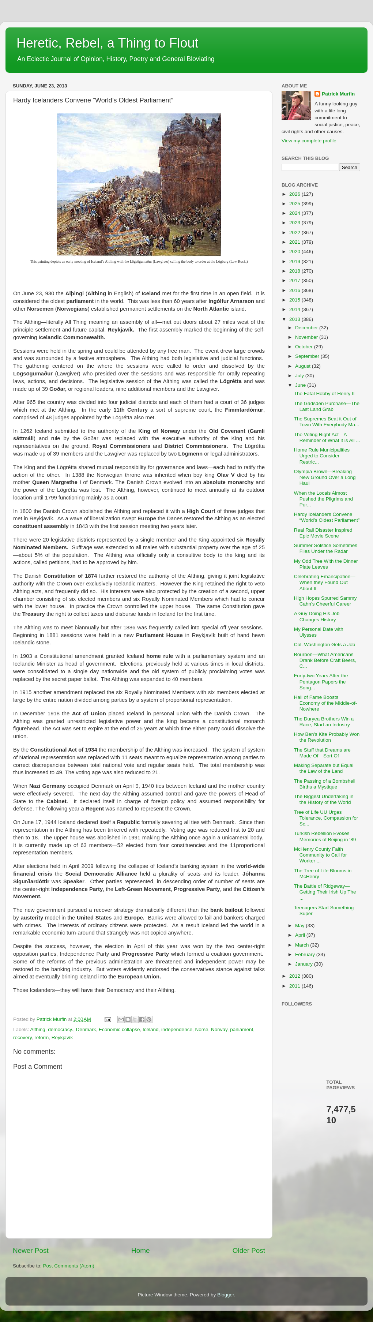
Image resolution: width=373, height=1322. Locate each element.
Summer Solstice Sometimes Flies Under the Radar (325, 548)
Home (140, 1250)
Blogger (225, 1294)
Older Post (249, 1250)
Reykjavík (62, 1037)
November (307, 337)
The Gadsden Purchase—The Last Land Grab (326, 406)
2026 (295, 194)
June (301, 385)
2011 (295, 986)
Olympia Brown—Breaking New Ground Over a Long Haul (325, 477)
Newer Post (31, 1250)
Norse (201, 1029)
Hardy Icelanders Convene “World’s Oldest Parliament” (327, 517)
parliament (241, 1029)
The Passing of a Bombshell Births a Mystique (324, 784)
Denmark (86, 1029)
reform (41, 1037)
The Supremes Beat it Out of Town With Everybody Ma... (326, 421)
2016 (295, 290)
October (304, 346)
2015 (295, 300)
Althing (37, 1029)
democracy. (60, 1029)
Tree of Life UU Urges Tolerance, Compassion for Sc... (326, 818)
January (304, 964)
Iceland (151, 1029)
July (300, 375)
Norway (219, 1029)
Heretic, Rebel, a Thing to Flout (107, 42)
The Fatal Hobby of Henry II (324, 393)
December (307, 327)
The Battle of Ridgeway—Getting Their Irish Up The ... (325, 891)
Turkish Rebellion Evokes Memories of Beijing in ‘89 (325, 836)
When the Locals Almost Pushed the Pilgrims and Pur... (323, 499)
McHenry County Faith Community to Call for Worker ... (320, 855)
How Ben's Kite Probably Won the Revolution (326, 737)
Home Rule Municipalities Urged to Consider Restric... (322, 455)
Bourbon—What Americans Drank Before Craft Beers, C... (325, 660)
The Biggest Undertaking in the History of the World (324, 799)
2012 (295, 976)
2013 (295, 319)
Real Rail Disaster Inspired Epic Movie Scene (323, 533)
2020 (295, 251)
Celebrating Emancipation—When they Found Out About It (324, 582)
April (300, 935)
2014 (295, 309)
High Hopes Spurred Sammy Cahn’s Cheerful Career (325, 601)
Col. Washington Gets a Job (324, 644)
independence (176, 1029)
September (308, 356)
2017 (295, 280)
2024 (295, 213)
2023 (295, 222)
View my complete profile (309, 140)
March (302, 945)
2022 (295, 232)
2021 (295, 242)
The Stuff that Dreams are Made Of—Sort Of (322, 753)
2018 (295, 271)
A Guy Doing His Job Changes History (317, 616)
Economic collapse (119, 1029)
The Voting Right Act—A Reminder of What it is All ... (327, 437)
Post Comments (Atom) (68, 1266)
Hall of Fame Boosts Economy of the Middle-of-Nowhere (325, 703)
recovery (22, 1037)
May (300, 925)
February (305, 954)
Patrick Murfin (338, 94)
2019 (295, 261)
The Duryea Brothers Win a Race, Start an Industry (324, 721)
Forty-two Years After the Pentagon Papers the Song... (321, 681)
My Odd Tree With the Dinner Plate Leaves (326, 564)
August (303, 366)
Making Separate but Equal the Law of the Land (324, 768)
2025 (295, 203)
